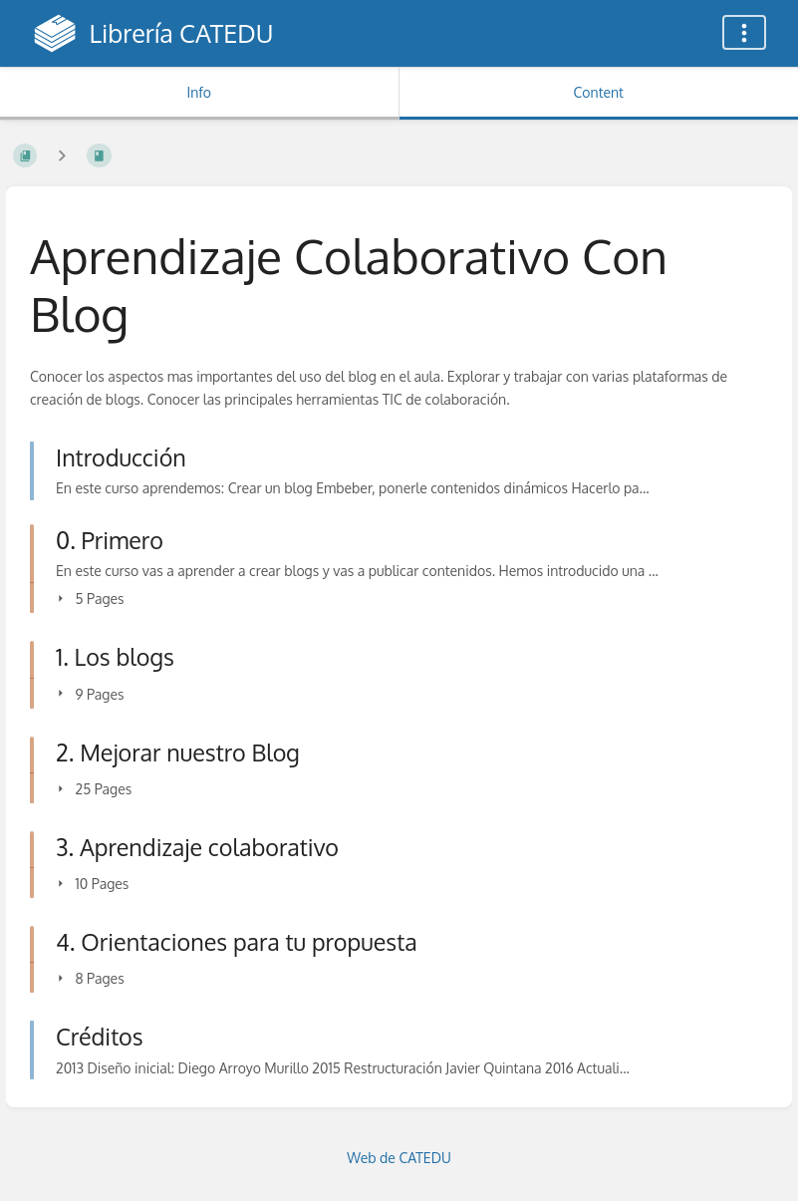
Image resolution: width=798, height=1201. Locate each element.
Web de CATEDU (399, 1157)
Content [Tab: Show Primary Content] (599, 92)
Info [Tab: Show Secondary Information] (198, 92)
